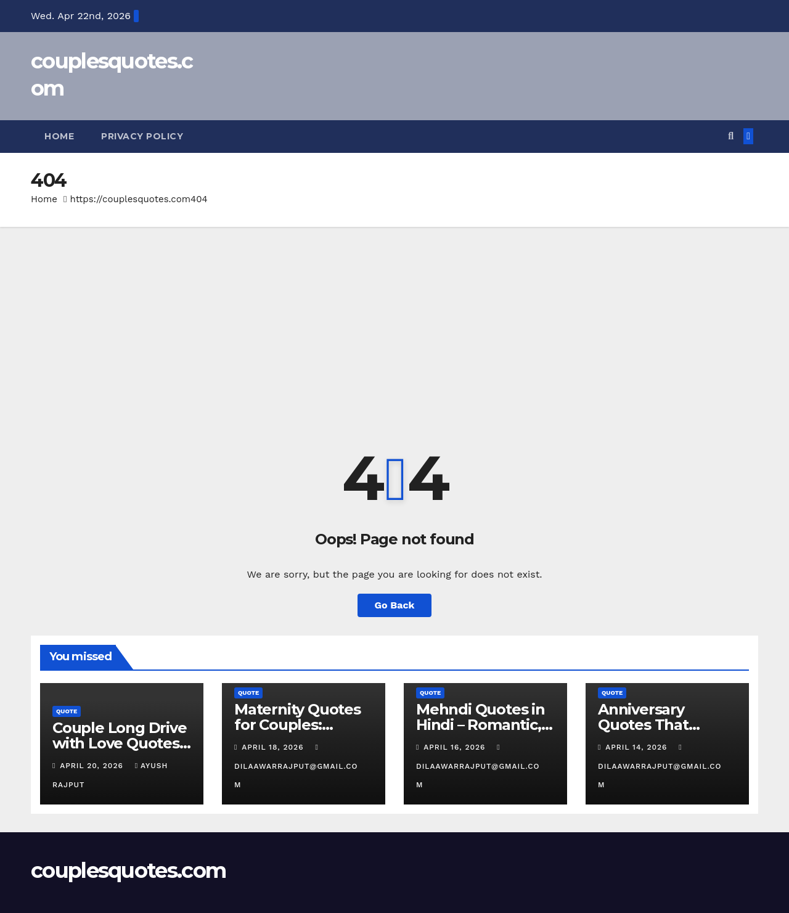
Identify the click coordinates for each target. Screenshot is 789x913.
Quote (66, 711)
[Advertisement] (394, 319)
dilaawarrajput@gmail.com (296, 766)
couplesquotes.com (128, 870)
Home (59, 136)
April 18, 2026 (274, 747)
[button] (731, 136)
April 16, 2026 (455, 747)
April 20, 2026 (93, 765)
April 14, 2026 (637, 747)
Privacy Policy (142, 136)
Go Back (395, 605)
